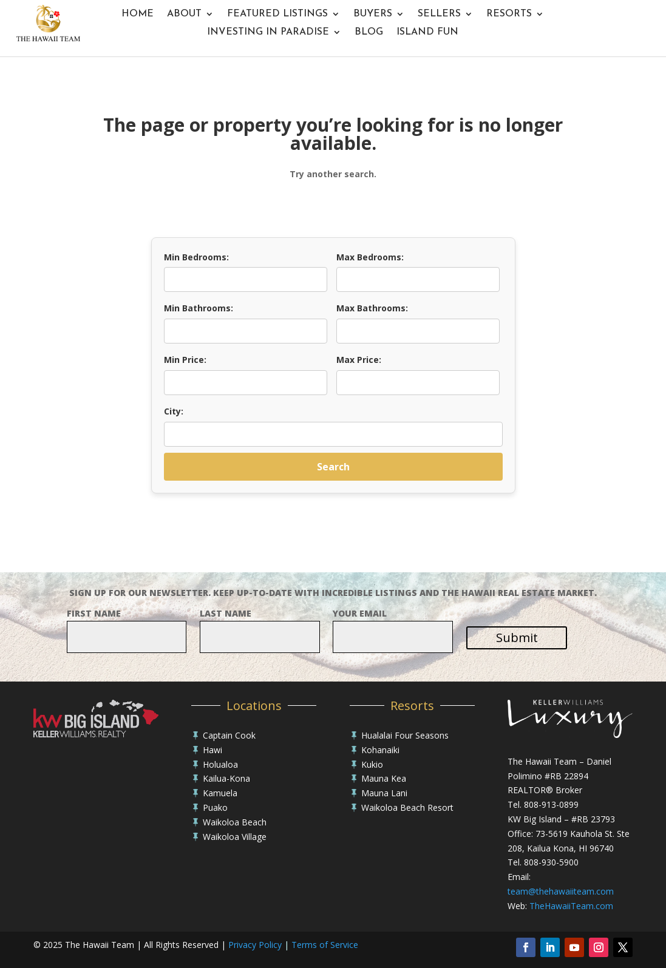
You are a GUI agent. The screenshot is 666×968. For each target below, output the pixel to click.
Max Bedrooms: (370, 257)
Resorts (509, 14)
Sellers (439, 14)
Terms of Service (324, 944)
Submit (517, 637)
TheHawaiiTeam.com (571, 906)
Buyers (372, 14)
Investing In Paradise (268, 32)
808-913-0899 (551, 804)
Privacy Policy (255, 944)
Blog (369, 32)
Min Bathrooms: (198, 308)
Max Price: (358, 359)
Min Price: (185, 359)
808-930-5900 (551, 862)
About (184, 14)
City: (173, 411)
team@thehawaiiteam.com (561, 891)
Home (137, 14)
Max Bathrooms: (372, 308)
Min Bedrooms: (196, 257)
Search (333, 466)
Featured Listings (277, 14)
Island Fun (427, 32)
